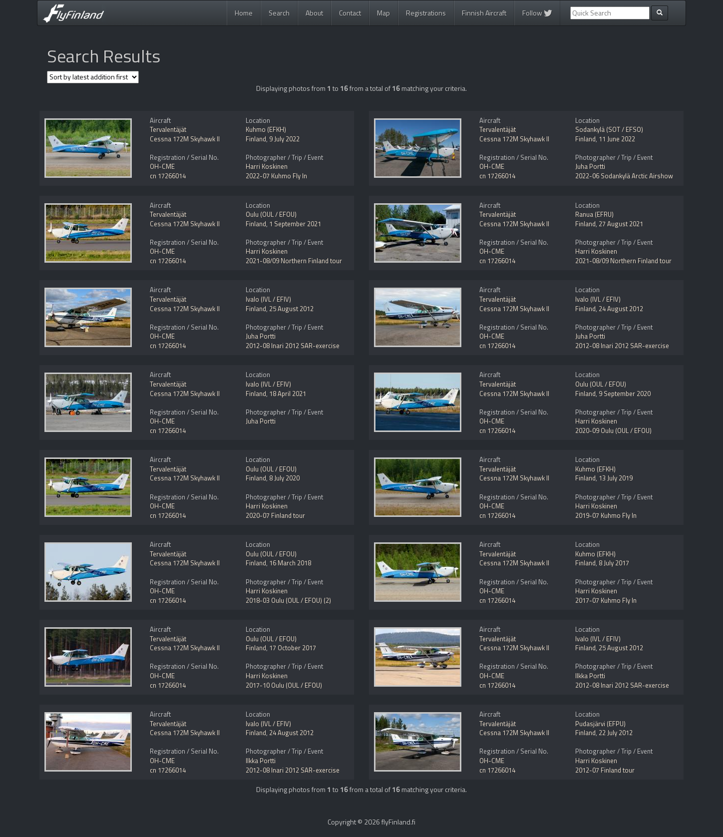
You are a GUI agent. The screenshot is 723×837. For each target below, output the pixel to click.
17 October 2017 (292, 648)
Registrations (426, 12)
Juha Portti (590, 166)
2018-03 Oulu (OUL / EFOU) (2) (288, 600)
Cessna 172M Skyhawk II (185, 139)
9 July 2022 (284, 139)
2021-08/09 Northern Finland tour (294, 261)
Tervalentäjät (168, 129)
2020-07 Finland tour (275, 515)
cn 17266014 (168, 176)
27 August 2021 (621, 224)
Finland (256, 139)
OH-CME (162, 166)
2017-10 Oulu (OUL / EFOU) (284, 685)
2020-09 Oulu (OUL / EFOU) (613, 430)
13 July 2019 (616, 478)
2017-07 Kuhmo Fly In (606, 600)
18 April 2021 (287, 394)
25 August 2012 (291, 309)
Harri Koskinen (267, 166)
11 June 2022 (617, 139)
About (314, 12)
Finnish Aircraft (484, 12)
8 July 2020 (284, 478)
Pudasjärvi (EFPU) (600, 724)
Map (383, 12)
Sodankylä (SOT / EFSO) (609, 129)
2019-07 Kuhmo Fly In (606, 515)
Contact (350, 12)
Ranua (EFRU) (594, 214)
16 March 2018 (290, 563)
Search (279, 12)
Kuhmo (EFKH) (266, 129)
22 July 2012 (616, 733)
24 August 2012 (621, 309)
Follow (537, 12)
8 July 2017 (614, 563)
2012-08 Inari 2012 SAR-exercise (293, 346)
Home (244, 12)
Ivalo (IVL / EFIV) (268, 299)
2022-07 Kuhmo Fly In (276, 176)
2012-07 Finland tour (605, 770)
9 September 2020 (625, 394)
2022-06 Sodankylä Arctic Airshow (624, 176)
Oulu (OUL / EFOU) (271, 214)
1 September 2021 (295, 224)
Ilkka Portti (590, 676)
